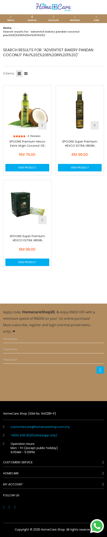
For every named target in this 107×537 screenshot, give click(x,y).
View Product (27, 167)
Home (7, 28)
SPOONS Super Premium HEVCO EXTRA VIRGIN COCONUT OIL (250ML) (79, 145)
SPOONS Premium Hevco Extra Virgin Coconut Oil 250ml (27, 145)
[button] (42, 125)
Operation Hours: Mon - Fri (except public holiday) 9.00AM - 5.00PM (30, 448)
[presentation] (72, 385)
